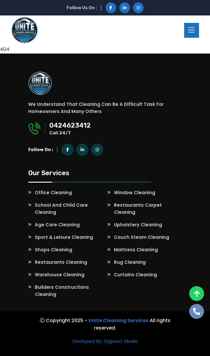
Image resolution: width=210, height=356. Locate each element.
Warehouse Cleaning (59, 275)
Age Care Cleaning (57, 225)
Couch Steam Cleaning (141, 237)
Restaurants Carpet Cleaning (138, 208)
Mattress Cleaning (136, 250)
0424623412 (70, 125)
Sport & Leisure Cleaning (64, 237)
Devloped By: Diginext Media (105, 341)
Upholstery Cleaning (138, 225)
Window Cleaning (134, 192)
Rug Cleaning (130, 262)
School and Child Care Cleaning (61, 208)
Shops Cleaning (53, 250)
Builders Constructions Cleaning (62, 290)
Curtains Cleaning (135, 275)
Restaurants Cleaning (61, 262)
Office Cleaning (53, 192)
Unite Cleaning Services (118, 320)
